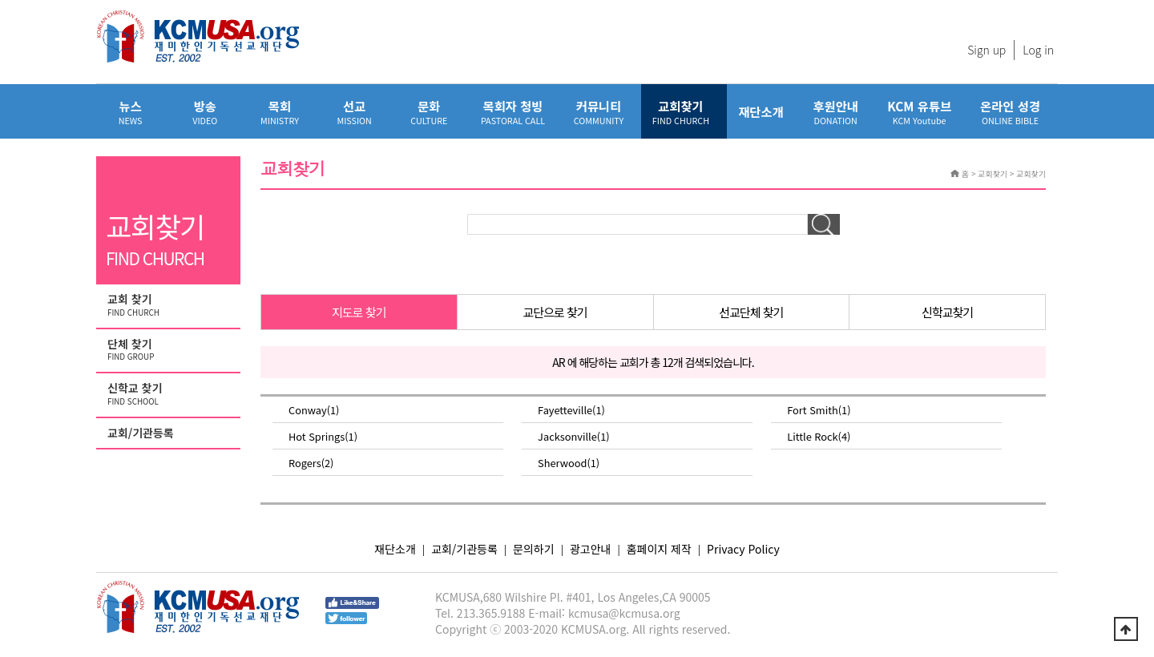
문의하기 (534, 549)
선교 (354, 112)
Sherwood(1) (568, 462)
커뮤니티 (598, 112)
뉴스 (130, 112)
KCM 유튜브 (919, 112)
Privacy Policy (743, 549)
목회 (279, 112)
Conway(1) (313, 409)
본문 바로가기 (0, 0)
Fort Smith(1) (818, 409)
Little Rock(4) (818, 436)
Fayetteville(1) (571, 409)
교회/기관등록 (140, 433)
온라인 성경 (1010, 112)
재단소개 (761, 111)
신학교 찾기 (169, 394)
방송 (204, 112)
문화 (429, 112)
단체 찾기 (169, 350)
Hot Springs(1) (322, 436)
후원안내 (835, 112)
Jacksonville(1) (574, 436)
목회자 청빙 (513, 112)
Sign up (986, 50)
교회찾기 (681, 112)
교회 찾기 (169, 305)
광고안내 (590, 549)
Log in (1038, 50)
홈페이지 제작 (659, 549)
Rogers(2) (310, 462)
